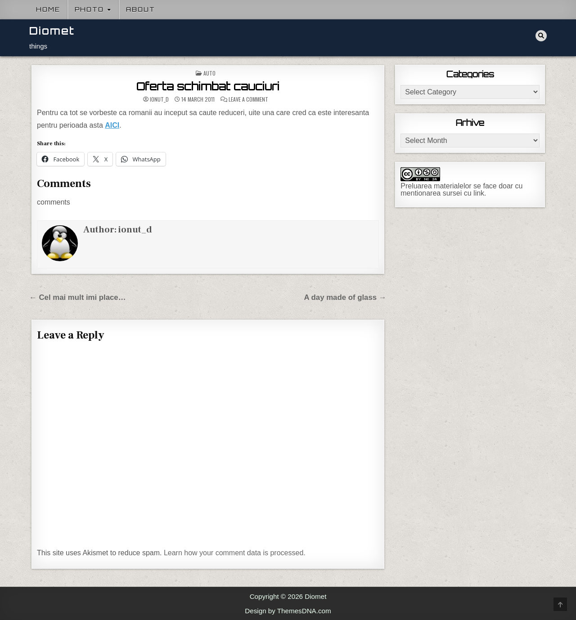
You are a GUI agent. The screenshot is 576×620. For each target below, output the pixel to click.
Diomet (52, 31)
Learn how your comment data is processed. (235, 553)
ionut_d (159, 99)
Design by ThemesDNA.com (288, 611)
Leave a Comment (248, 99)
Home (48, 9)
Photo (89, 9)
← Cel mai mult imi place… (77, 297)
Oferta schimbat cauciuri (207, 86)
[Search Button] (541, 35)
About (140, 9)
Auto (209, 73)
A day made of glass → (345, 297)
